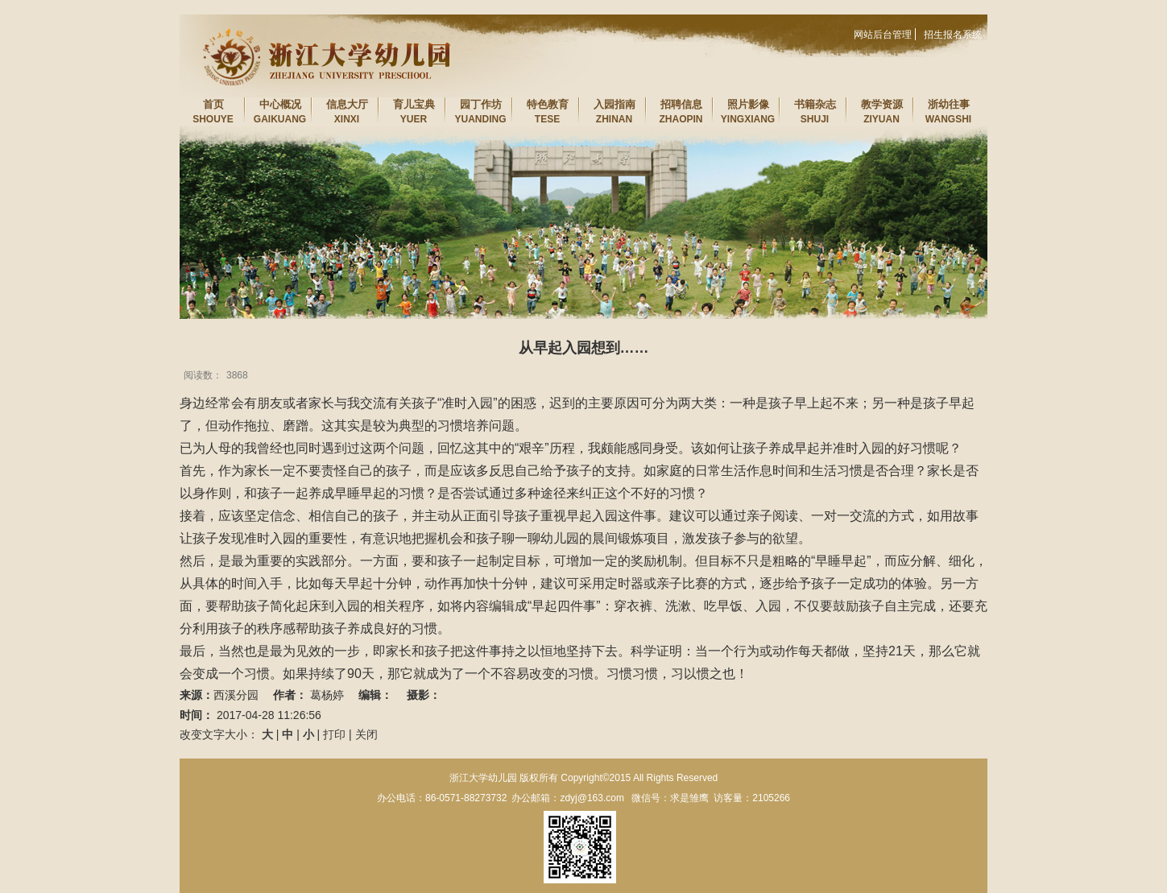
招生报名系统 (953, 34)
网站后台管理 (883, 34)
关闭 (366, 734)
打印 (334, 734)
